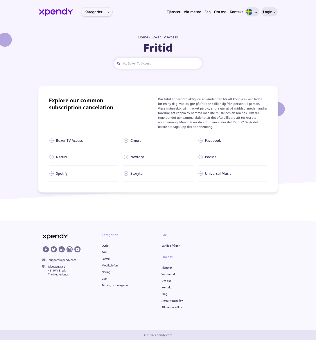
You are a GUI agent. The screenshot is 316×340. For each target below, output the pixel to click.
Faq (208, 11)
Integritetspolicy (172, 300)
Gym (105, 279)
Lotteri (106, 259)
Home (143, 37)
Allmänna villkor (172, 307)
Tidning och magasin (115, 285)
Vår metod (192, 11)
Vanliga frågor (171, 246)
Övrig (105, 246)
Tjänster (173, 11)
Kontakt (236, 11)
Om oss (220, 11)
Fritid (105, 252)
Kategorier (98, 11)
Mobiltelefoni (110, 265)
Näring (106, 272)
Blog (164, 294)
